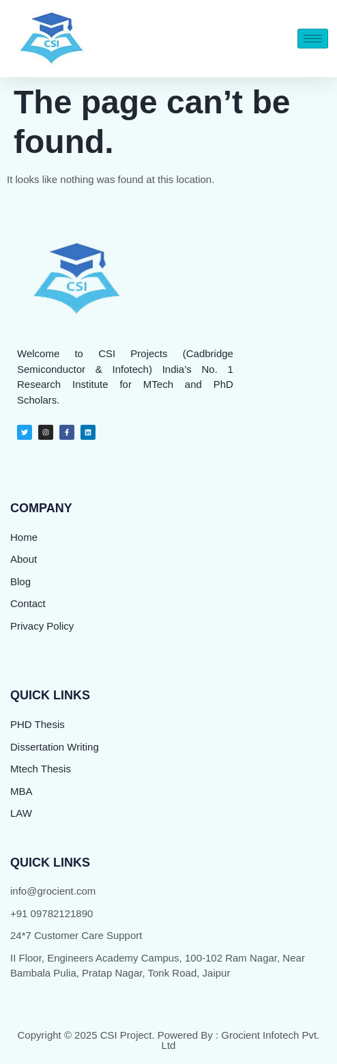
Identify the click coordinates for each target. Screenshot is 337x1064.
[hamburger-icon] (312, 38)
